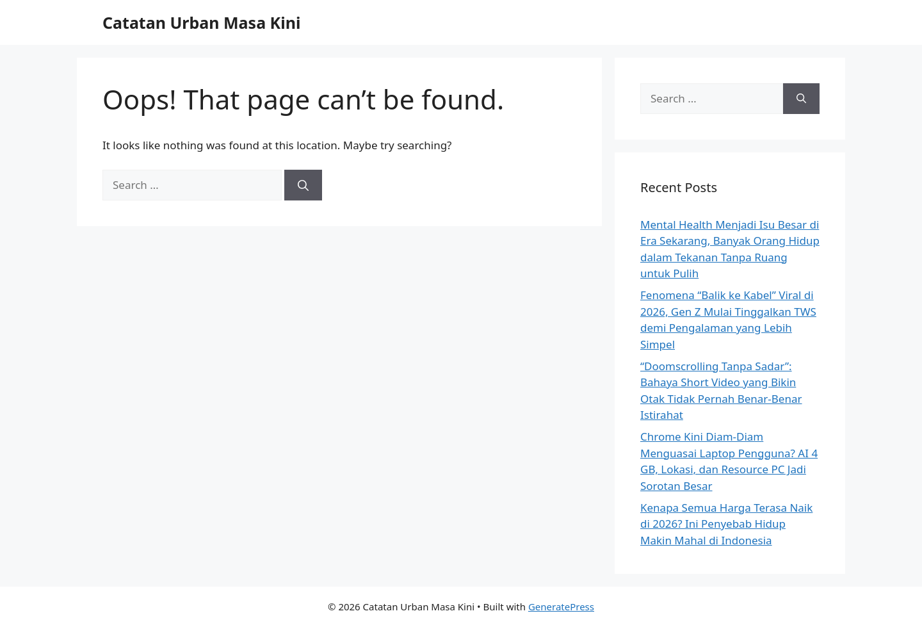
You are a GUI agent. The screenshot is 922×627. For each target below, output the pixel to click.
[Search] (303, 185)
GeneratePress (561, 606)
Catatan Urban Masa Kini (201, 22)
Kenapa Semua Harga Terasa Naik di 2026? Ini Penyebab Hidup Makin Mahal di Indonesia (726, 524)
